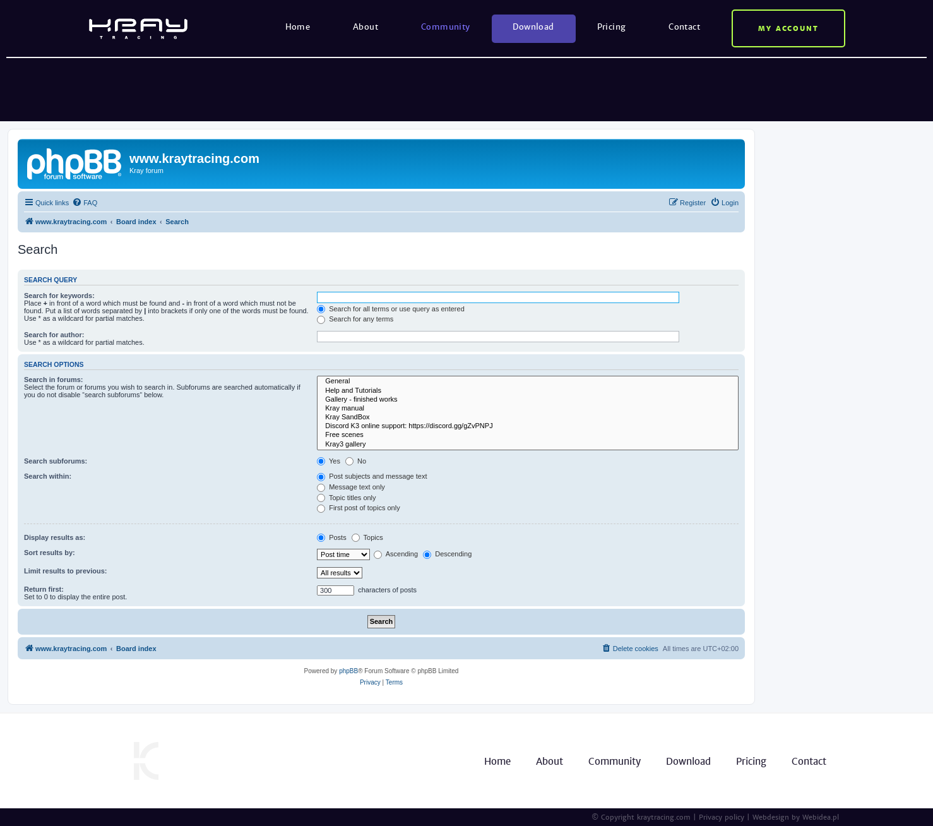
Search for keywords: (59, 295)
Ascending (396, 554)
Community (445, 26)
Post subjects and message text (372, 476)
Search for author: (54, 334)
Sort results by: (49, 552)
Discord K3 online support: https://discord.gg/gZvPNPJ (527, 426)
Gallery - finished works (527, 399)
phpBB (348, 670)
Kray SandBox (527, 417)
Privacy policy (721, 817)
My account (788, 28)
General (527, 381)
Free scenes (527, 435)
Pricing (611, 26)
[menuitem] (84, 202)
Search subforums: (55, 461)
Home (298, 26)
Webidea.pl (820, 817)
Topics (367, 537)
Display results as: (54, 537)
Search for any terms (355, 319)
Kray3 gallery (527, 444)
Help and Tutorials (527, 390)
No (355, 461)
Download (533, 26)
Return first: (44, 589)
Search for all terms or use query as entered (391, 309)
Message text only (351, 487)
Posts (332, 537)
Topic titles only (346, 497)
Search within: (47, 476)
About (365, 26)
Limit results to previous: (65, 571)
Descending (447, 554)
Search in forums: (53, 379)
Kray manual (527, 408)
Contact (684, 26)
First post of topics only (358, 508)
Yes (328, 461)
